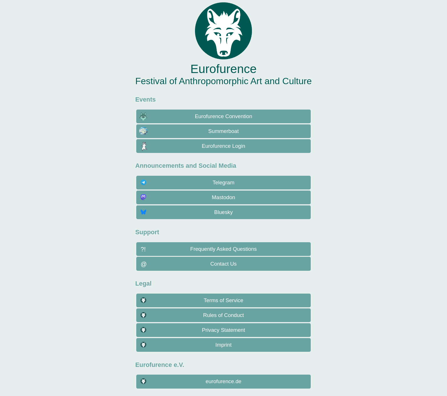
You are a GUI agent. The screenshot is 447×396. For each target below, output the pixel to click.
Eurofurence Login (223, 146)
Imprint (223, 345)
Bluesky (223, 212)
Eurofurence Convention (223, 116)
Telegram (224, 182)
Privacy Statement (223, 330)
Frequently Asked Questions (223, 249)
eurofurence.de (223, 381)
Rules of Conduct (223, 315)
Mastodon (223, 197)
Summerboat (223, 131)
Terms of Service (223, 300)
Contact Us (223, 264)
